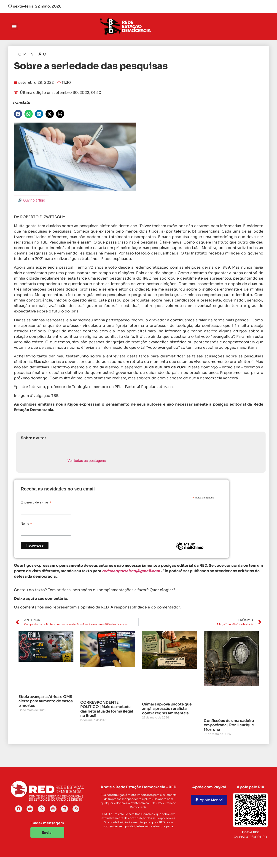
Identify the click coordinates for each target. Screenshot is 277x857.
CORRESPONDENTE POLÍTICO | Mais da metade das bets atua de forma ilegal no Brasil (106, 709)
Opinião (33, 54)
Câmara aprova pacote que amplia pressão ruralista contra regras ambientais (167, 708)
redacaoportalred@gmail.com (131, 571)
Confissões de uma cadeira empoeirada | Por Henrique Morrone (229, 725)
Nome (26, 523)
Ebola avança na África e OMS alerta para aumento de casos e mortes (46, 701)
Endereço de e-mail (36, 502)
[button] (14, 26)
